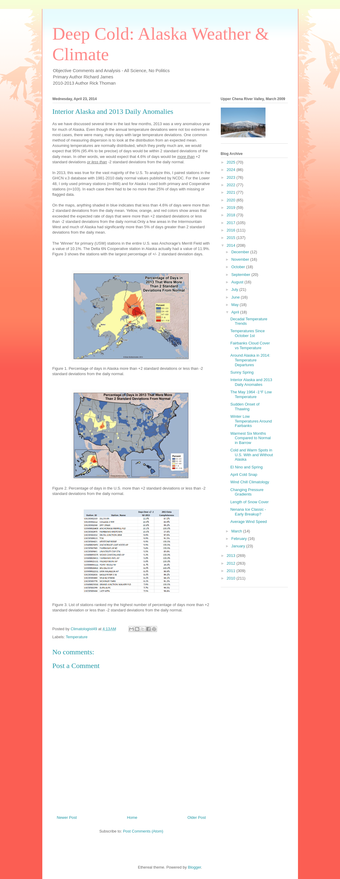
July (235, 289)
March (237, 531)
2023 (232, 177)
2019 (232, 207)
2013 (232, 555)
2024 (232, 169)
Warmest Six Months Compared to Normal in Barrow (250, 438)
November (240, 259)
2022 (232, 185)
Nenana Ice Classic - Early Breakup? (248, 511)
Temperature (77, 637)
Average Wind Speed (248, 521)
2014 (232, 245)
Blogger (194, 867)
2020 (232, 200)
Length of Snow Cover (249, 502)
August (237, 282)
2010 (232, 578)
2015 (232, 237)
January (238, 546)
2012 (232, 563)
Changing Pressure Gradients (246, 492)
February (239, 538)
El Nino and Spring (246, 467)
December (240, 252)
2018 (232, 215)
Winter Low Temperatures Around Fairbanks (251, 421)
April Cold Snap (243, 474)
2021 (232, 192)
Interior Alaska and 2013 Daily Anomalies (251, 382)
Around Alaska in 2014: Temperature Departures (250, 360)
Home (132, 817)
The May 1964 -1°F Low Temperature (251, 394)
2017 (232, 222)
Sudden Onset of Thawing (245, 406)
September (241, 274)
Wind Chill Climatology (249, 482)
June (236, 297)
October (238, 267)
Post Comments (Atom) (143, 831)
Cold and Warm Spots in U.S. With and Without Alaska (251, 455)
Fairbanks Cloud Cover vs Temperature (250, 345)
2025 (232, 162)
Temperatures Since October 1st (247, 333)
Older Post (196, 817)
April (235, 312)
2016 (232, 230)
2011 (232, 571)
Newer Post (67, 817)
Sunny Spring (242, 372)
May (235, 304)
